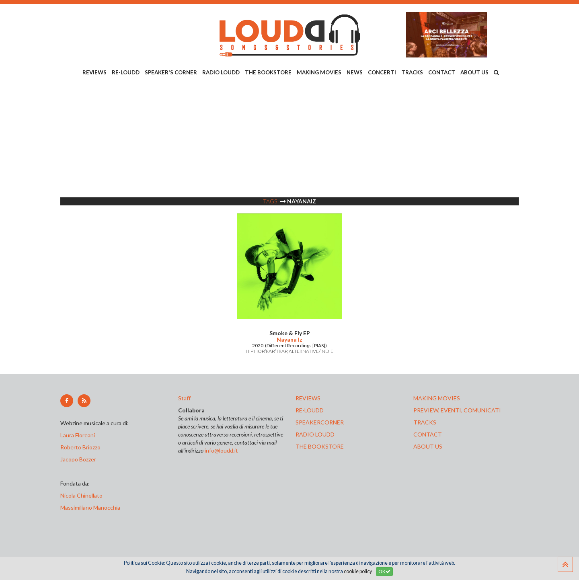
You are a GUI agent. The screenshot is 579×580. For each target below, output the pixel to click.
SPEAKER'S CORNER (171, 72)
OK (384, 571)
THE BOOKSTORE (268, 72)
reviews (308, 398)
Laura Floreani (78, 435)
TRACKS (412, 72)
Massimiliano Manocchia (90, 507)
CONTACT (441, 72)
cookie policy (358, 571)
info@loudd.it (221, 450)
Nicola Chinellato (81, 495)
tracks (424, 422)
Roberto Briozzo (80, 447)
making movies (436, 398)
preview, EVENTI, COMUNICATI (457, 410)
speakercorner (320, 422)
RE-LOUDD (126, 72)
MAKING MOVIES (319, 72)
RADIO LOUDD (221, 72)
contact (427, 434)
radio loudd (315, 434)
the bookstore (320, 446)
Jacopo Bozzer (78, 459)
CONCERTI (382, 72)
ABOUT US (474, 72)
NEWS (355, 72)
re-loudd (310, 410)
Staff (184, 398)
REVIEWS (94, 72)
